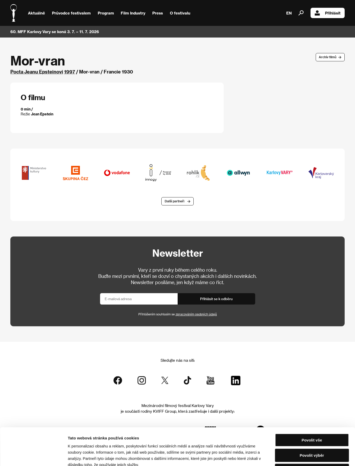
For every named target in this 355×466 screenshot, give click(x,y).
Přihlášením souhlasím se (177, 314)
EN (289, 13)
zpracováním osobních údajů (196, 314)
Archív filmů (327, 57)
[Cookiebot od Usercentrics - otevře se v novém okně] (33, 456)
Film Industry (133, 13)
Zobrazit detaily (272, 456)
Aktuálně (36, 13)
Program (106, 13)
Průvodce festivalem (71, 13)
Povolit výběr (312, 418)
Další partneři (174, 201)
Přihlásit (328, 13)
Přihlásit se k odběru (216, 299)
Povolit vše (311, 403)
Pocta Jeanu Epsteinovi (36, 71)
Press (157, 13)
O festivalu (180, 13)
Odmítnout (312, 433)
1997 (69, 71)
